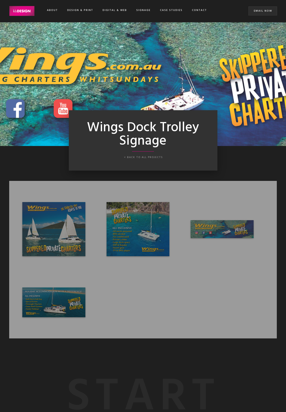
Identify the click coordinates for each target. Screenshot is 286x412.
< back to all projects (143, 157)
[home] (21, 11)
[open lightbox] (53, 229)
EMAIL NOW (263, 11)
